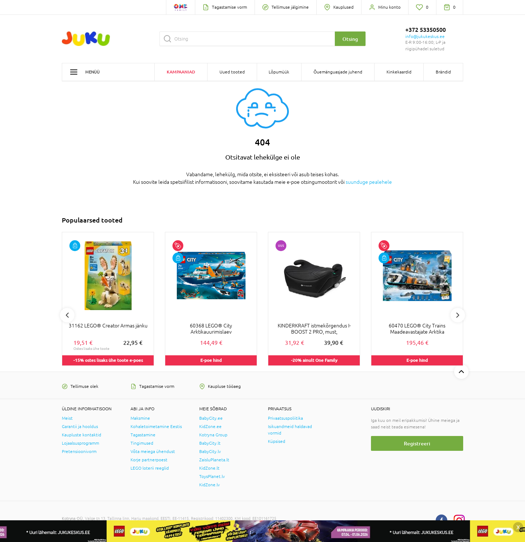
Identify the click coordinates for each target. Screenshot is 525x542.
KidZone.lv (209, 484)
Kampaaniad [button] (181, 72)
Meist (67, 418)
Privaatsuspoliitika (285, 418)
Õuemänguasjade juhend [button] (337, 72)
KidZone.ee (210, 426)
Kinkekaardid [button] (399, 72)
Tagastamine (143, 434)
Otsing (350, 39)
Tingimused (142, 443)
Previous (67, 315)
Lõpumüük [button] (279, 72)
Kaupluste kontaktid (81, 434)
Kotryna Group (213, 434)
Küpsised (276, 441)
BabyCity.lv (210, 451)
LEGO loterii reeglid (150, 468)
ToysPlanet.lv (212, 476)
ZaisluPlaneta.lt (214, 459)
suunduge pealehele (369, 182)
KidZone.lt (209, 468)
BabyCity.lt (210, 443)
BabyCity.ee (211, 418)
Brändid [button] (443, 72)
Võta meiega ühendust (153, 451)
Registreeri (417, 443)
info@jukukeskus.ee (425, 36)
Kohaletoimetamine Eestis (156, 426)
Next (458, 315)
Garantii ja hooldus (80, 426)
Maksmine (140, 418)
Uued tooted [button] (232, 72)
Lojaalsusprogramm (80, 443)
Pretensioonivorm (79, 451)
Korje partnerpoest (149, 459)
